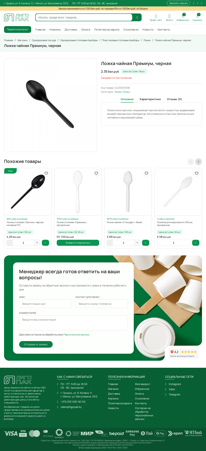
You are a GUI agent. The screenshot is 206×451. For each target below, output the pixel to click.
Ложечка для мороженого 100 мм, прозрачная (175, 224)
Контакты (141, 403)
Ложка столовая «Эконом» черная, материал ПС (25, 224)
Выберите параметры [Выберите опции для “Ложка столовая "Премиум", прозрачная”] (78, 242)
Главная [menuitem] (40, 29)
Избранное (142, 389)
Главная (113, 384)
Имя (22, 297)
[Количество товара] (23, 243)
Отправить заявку (36, 344)
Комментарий (27, 312)
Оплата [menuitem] (85, 29)
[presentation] (190, 161)
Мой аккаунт (142, 384)
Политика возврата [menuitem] (106, 29)
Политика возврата (120, 403)
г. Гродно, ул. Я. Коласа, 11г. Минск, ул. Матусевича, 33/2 (79, 394)
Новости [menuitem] (147, 29)
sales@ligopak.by (71, 407)
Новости (113, 408)
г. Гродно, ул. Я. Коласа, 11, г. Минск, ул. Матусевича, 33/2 (36, 3)
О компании (142, 398)
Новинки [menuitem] (54, 29)
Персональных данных (76, 334)
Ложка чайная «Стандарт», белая (124, 222)
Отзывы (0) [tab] (174, 99)
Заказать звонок (178, 3)
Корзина (113, 398)
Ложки (118, 91)
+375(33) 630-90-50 (73, 401)
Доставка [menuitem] (71, 29)
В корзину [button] (45, 243)
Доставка (114, 393)
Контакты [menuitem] (164, 29)
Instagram (175, 384)
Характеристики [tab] (150, 99)
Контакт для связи (87, 297)
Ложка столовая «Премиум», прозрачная (72, 224)
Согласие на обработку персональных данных (144, 413)
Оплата (139, 393)
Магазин (113, 389)
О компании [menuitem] (131, 29)
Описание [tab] (127, 99)
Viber (172, 389)
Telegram (174, 394)
